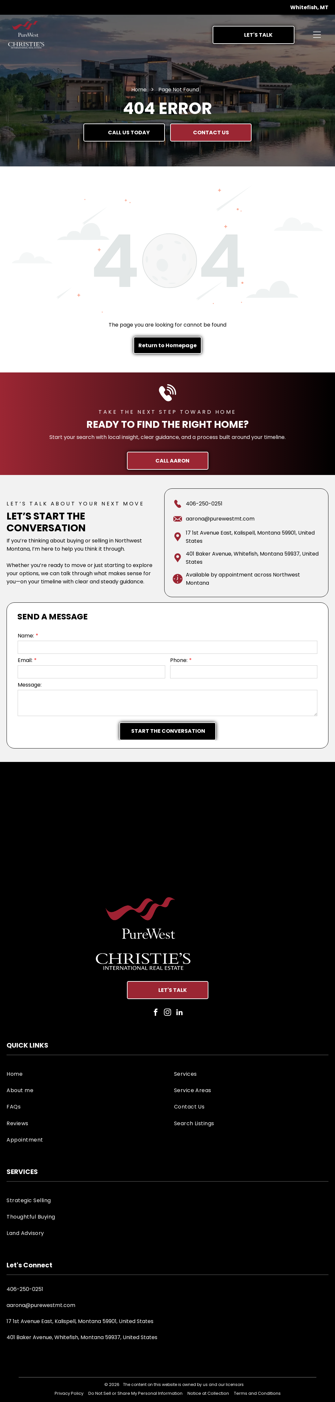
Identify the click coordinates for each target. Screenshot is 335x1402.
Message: (30, 685)
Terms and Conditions (257, 1393)
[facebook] (155, 1013)
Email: (25, 660)
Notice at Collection (208, 1393)
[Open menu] (317, 34)
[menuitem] (84, 1073)
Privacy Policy (69, 1393)
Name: (26, 635)
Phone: (178, 660)
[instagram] (167, 1013)
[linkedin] (179, 1013)
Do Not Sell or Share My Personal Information (135, 1393)
